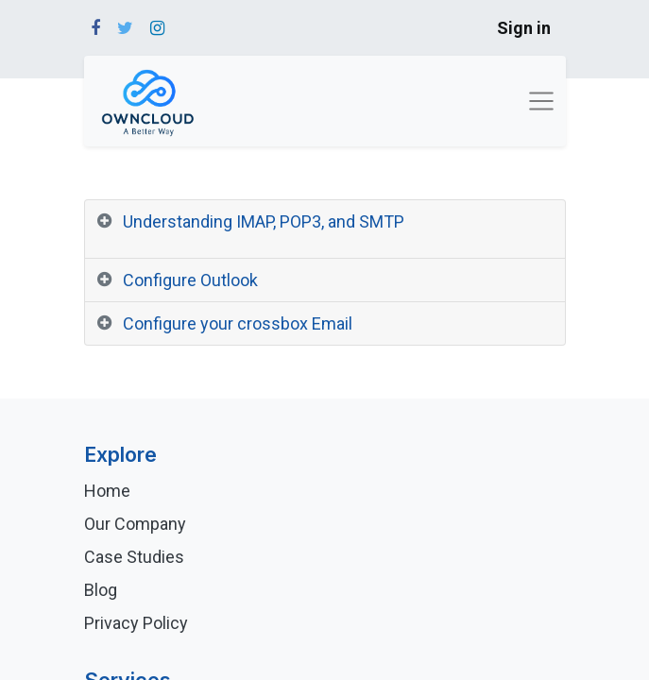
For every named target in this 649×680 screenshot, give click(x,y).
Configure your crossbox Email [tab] (237, 323)
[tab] (325, 229)
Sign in (524, 28)
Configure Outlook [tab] (190, 280)
